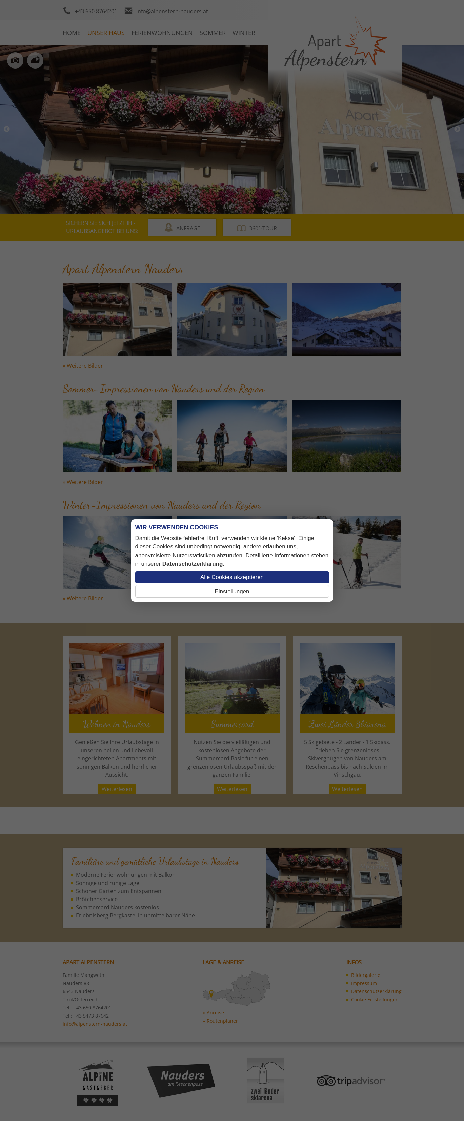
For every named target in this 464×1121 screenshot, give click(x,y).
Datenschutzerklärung (192, 564)
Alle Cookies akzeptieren (232, 577)
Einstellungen (232, 591)
